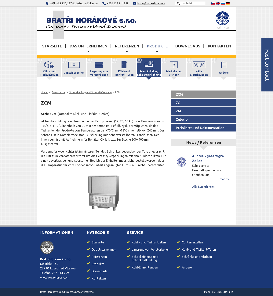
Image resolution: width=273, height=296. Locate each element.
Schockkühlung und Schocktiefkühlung (145, 258)
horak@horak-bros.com (151, 3)
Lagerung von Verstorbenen (150, 249)
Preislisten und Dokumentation (200, 128)
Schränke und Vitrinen (197, 256)
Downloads (187, 46)
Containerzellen (192, 242)
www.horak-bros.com (54, 277)
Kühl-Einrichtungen (145, 267)
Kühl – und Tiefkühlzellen (149, 242)
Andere (187, 267)
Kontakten (219, 46)
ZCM (179, 94)
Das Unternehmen (88, 46)
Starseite (52, 46)
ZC (178, 103)
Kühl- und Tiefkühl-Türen (199, 249)
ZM (178, 111)
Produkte (157, 46)
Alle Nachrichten (203, 186)
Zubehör (182, 119)
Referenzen (127, 46)
